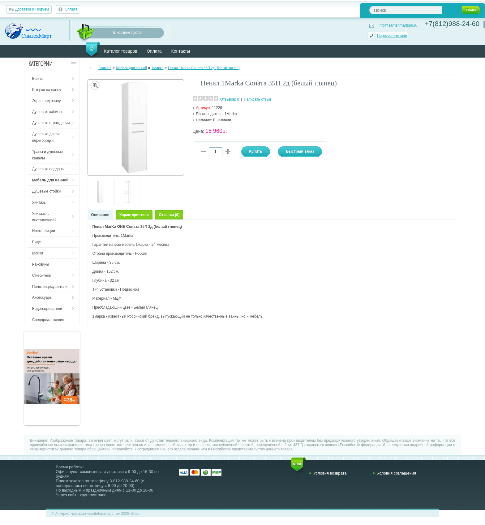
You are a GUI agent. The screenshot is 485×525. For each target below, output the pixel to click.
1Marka (231, 114)
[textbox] (405, 10)
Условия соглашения (396, 473)
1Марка (158, 68)
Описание (100, 215)
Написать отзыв (257, 99)
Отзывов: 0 (229, 99)
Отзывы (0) (169, 215)
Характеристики (134, 215)
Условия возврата (330, 473)
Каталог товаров (120, 51)
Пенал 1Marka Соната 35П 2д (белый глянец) (204, 68)
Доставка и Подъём (32, 9)
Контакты (180, 51)
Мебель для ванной (131, 68)
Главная (104, 68)
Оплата (71, 9)
